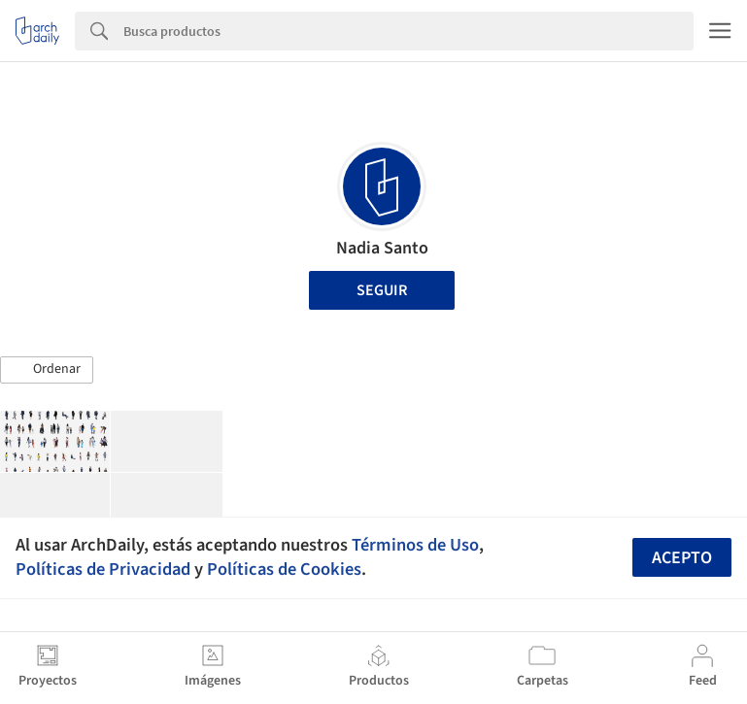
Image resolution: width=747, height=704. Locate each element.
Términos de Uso (415, 544)
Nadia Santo (382, 248)
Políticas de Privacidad (103, 569)
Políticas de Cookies (284, 569)
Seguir (382, 290)
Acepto (682, 558)
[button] (46, 370)
